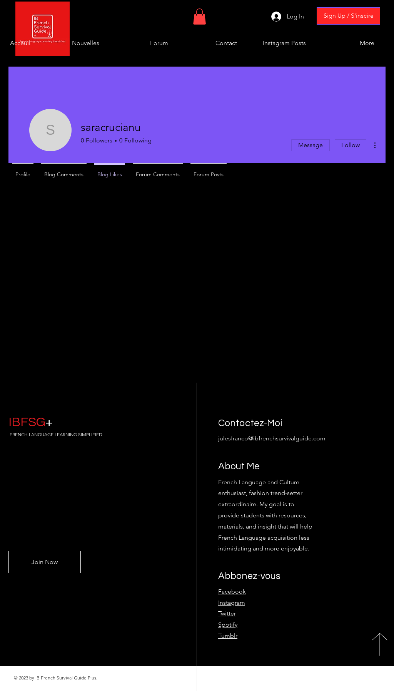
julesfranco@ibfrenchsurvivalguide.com (272, 438)
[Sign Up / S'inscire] (348, 16)
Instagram (231, 602)
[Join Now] (44, 562)
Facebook (232, 591)
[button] (199, 16)
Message (310, 145)
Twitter (227, 613)
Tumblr (227, 635)
